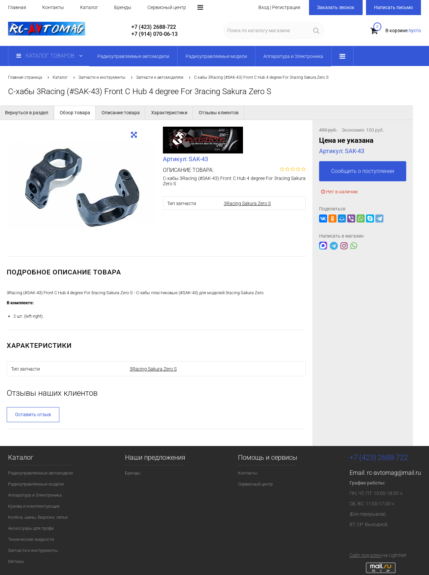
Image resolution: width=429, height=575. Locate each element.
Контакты (53, 7)
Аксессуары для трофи (31, 528)
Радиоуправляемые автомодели (40, 472)
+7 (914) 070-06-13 (154, 34)
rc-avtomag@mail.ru (394, 472)
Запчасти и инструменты (101, 77)
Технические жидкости (31, 539)
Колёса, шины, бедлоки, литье (38, 517)
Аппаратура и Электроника (35, 495)
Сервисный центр (166, 7)
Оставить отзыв (33, 414)
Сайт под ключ (365, 555)
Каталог (89, 7)
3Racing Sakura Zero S (247, 203)
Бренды (122, 7)
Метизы (16, 561)
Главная (17, 7)
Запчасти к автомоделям (159, 77)
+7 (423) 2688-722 (153, 27)
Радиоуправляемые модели (36, 484)
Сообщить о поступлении (362, 171)
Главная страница (25, 77)
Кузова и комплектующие (34, 506)
